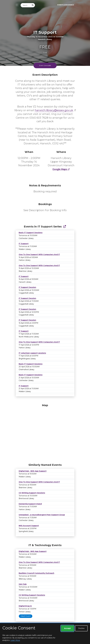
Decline (81, 628)
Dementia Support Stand (30, 504)
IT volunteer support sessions (32, 353)
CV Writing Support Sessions (32, 493)
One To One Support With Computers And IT (39, 254)
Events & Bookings (65, 5)
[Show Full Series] (64, 226)
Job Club (23, 584)
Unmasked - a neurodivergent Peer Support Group (42, 515)
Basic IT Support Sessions (30, 233)
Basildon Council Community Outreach (36, 573)
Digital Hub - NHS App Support (32, 471)
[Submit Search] (32, 5)
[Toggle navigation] (16, 5)
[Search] (26, 5)
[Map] (45, 433)
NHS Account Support (29, 526)
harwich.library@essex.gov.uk (54, 110)
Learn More (15, 640)
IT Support (23, 244)
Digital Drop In (25, 606)
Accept (67, 628)
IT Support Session (27, 287)
